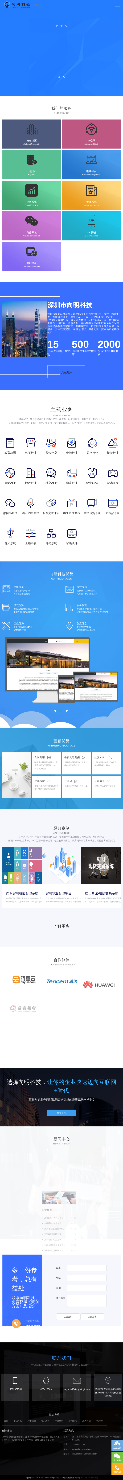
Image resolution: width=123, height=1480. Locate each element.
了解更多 (68, 443)
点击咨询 (61, 1118)
